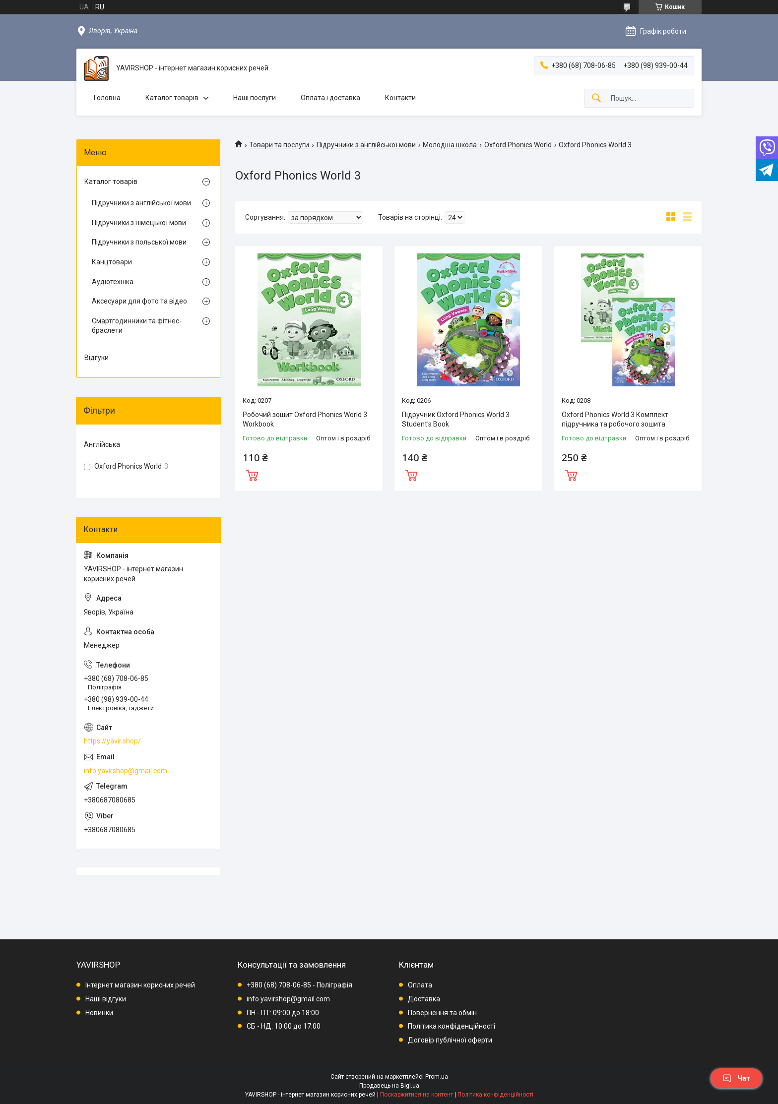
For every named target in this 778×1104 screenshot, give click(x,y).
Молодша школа (450, 145)
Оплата (420, 985)
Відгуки (96, 358)
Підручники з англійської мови (366, 145)
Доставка (424, 999)
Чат (736, 1078)
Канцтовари (112, 262)
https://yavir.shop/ (112, 741)
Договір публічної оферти (450, 1040)
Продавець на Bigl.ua (389, 1085)
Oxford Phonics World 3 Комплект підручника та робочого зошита (615, 420)
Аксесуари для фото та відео (139, 301)
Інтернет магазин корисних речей (140, 985)
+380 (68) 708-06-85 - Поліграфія (299, 985)
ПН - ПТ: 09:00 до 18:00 (283, 1013)
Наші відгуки (105, 999)
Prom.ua (436, 1076)
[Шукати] (596, 98)
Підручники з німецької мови (139, 223)
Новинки (99, 1013)
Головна (107, 98)
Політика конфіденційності (451, 1026)
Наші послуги (254, 98)
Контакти (400, 98)
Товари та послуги (279, 145)
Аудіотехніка (112, 282)
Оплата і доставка (330, 98)
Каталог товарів (171, 98)
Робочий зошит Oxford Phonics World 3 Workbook (305, 420)
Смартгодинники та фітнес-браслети (137, 326)
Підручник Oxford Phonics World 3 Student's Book (456, 420)
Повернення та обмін (442, 1013)
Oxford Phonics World (518, 145)
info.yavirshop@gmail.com (125, 771)
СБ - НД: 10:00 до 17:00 (284, 1026)
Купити (252, 474)
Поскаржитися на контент (416, 1094)
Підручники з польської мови (139, 242)
